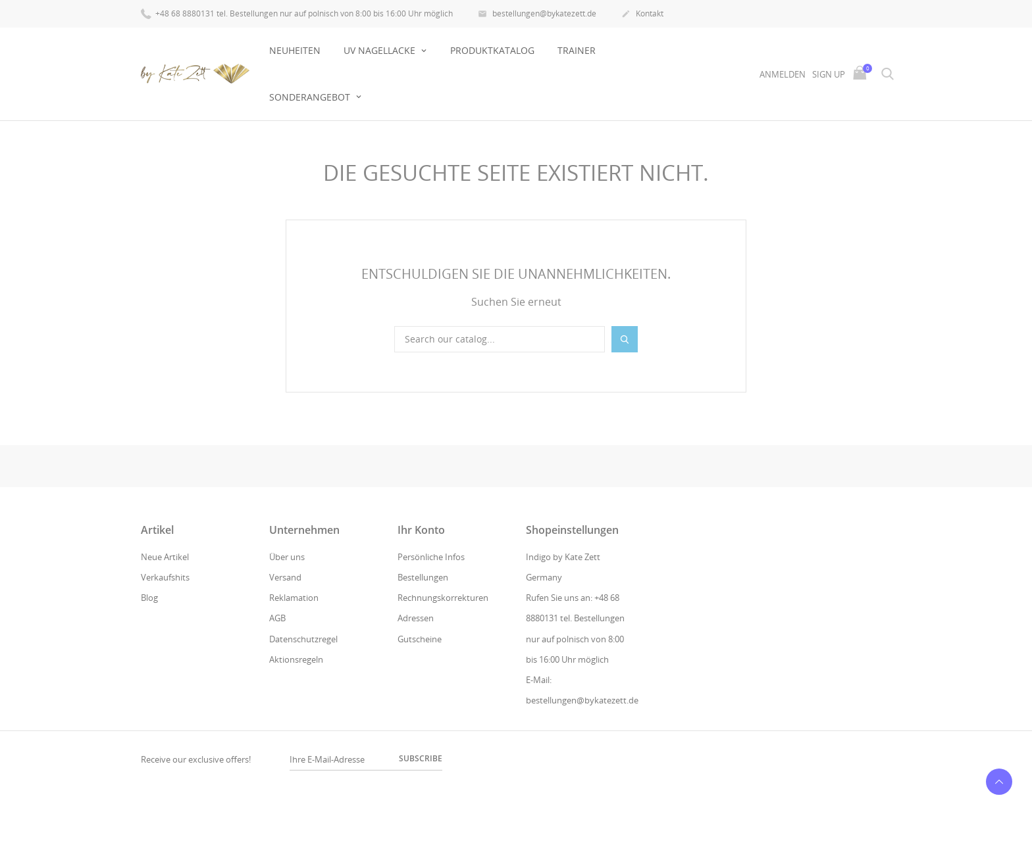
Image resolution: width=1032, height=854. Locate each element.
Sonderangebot (311, 97)
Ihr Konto (421, 530)
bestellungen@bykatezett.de (537, 14)
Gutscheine (420, 639)
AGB (277, 618)
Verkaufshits (165, 577)
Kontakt (642, 14)
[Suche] (499, 339)
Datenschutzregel (303, 639)
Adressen (416, 618)
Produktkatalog (492, 50)
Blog (149, 598)
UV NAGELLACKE (381, 50)
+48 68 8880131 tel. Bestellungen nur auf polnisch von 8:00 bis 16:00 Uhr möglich (297, 13)
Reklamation (294, 598)
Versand (285, 577)
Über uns (287, 557)
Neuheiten (295, 50)
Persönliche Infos (431, 557)
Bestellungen (423, 577)
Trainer (576, 50)
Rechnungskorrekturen (443, 598)
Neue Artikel (165, 557)
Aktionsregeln (296, 659)
